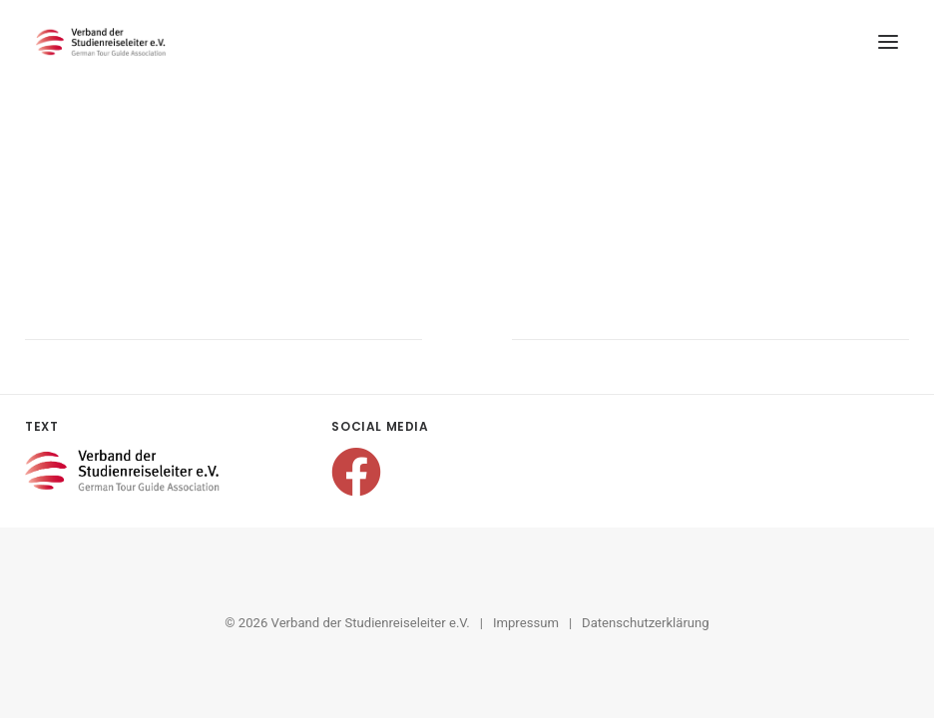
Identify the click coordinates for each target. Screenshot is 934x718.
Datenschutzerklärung (645, 622)
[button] (888, 42)
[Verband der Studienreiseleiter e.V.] (101, 42)
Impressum (526, 622)
